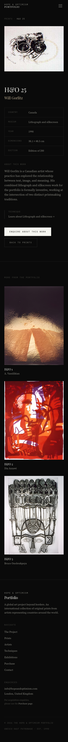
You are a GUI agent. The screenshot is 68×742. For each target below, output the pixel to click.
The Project (10, 632)
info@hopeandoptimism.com (20, 688)
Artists (8, 644)
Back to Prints (21, 242)
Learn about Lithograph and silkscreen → (31, 216)
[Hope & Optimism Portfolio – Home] (16, 6)
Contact (8, 670)
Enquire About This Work (27, 231)
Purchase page (25, 703)
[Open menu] (60, 6)
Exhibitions (10, 657)
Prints (8, 19)
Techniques (10, 651)
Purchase (9, 663)
